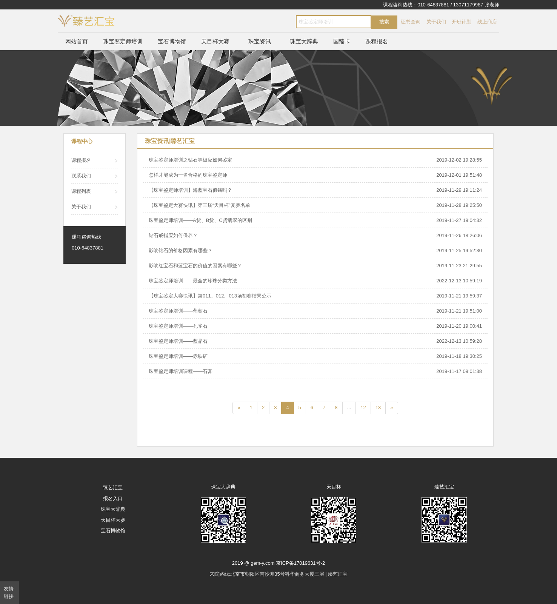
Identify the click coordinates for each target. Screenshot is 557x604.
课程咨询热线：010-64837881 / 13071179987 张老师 (441, 5)
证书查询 (410, 22)
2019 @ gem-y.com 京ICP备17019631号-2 (278, 563)
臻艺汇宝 (113, 487)
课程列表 (81, 191)
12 (363, 407)
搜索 (384, 22)
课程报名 (376, 41)
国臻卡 (341, 41)
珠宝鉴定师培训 (123, 41)
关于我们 (436, 22)
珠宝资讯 (259, 41)
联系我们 (81, 176)
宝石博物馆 (172, 41)
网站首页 (76, 41)
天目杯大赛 (215, 41)
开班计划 (461, 22)
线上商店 (487, 22)
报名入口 (113, 498)
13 (378, 407)
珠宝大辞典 (304, 41)
